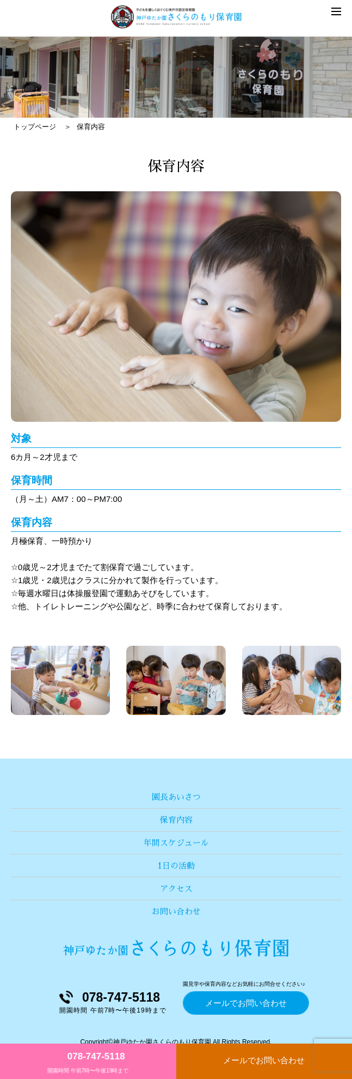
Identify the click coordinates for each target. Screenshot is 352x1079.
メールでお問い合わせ (264, 1060)
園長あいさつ (176, 797)
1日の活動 (176, 866)
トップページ (35, 127)
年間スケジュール (176, 843)
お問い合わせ (176, 911)
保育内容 (176, 820)
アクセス (176, 888)
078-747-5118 (96, 1056)
